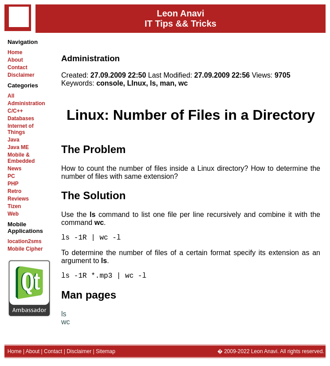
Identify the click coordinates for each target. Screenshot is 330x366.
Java (14, 140)
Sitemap (105, 355)
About (15, 60)
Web (13, 214)
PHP (13, 184)
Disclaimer (21, 75)
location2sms (25, 241)
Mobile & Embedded (21, 158)
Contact (18, 67)
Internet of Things (21, 129)
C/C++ (15, 111)
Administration (26, 103)
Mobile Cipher (25, 249)
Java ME (18, 147)
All (11, 96)
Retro (14, 191)
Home (15, 52)
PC (11, 176)
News (14, 168)
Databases (21, 118)
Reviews (18, 199)
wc (65, 325)
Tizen (14, 206)
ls (64, 317)
